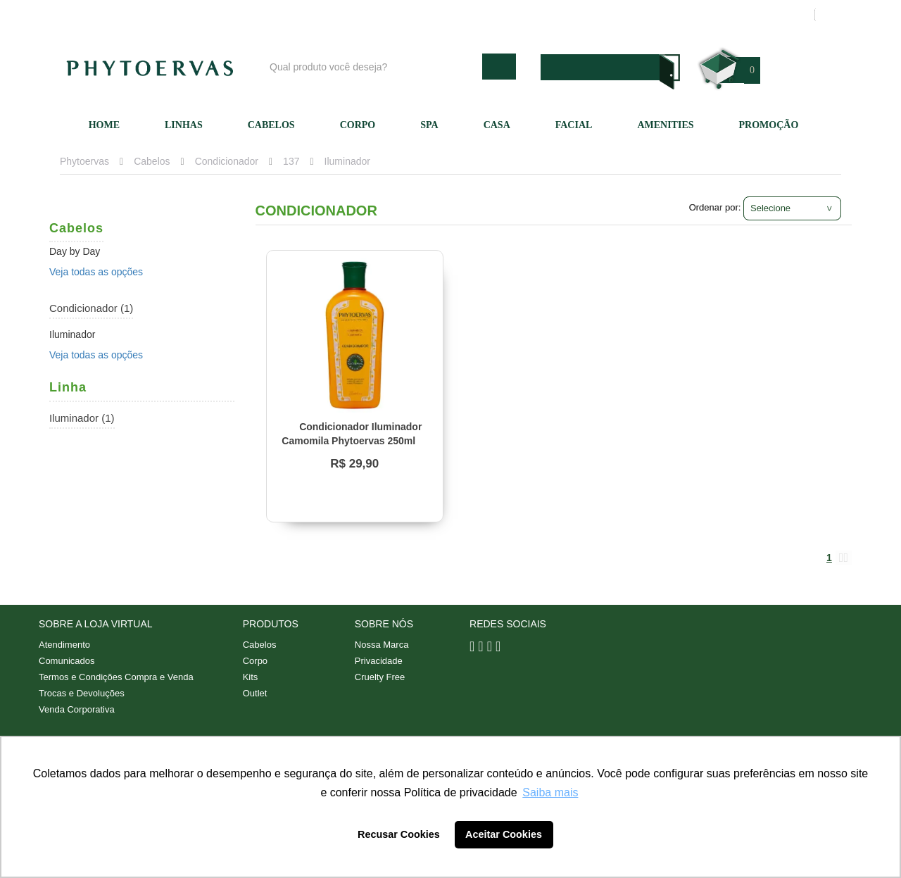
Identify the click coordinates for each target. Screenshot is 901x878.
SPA (429, 125)
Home (104, 125)
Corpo (358, 125)
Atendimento (595, 15)
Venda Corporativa (77, 709)
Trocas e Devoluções (82, 693)
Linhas (184, 125)
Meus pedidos (749, 15)
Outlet (255, 693)
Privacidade (379, 660)
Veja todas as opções (96, 271)
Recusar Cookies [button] (399, 834)
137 (291, 161)
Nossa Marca (382, 644)
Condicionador (226, 161)
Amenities (665, 125)
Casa (497, 125)
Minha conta (670, 15)
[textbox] (372, 67)
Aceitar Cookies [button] (503, 834)
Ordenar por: (715, 207)
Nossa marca (516, 15)
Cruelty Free (380, 677)
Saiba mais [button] (550, 792)
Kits (250, 677)
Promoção (769, 125)
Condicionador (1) (91, 308)
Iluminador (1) (82, 418)
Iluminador (347, 161)
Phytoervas (84, 161)
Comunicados (67, 660)
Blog (455, 15)
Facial (574, 125)
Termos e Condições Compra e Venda (116, 677)
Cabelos (271, 125)
